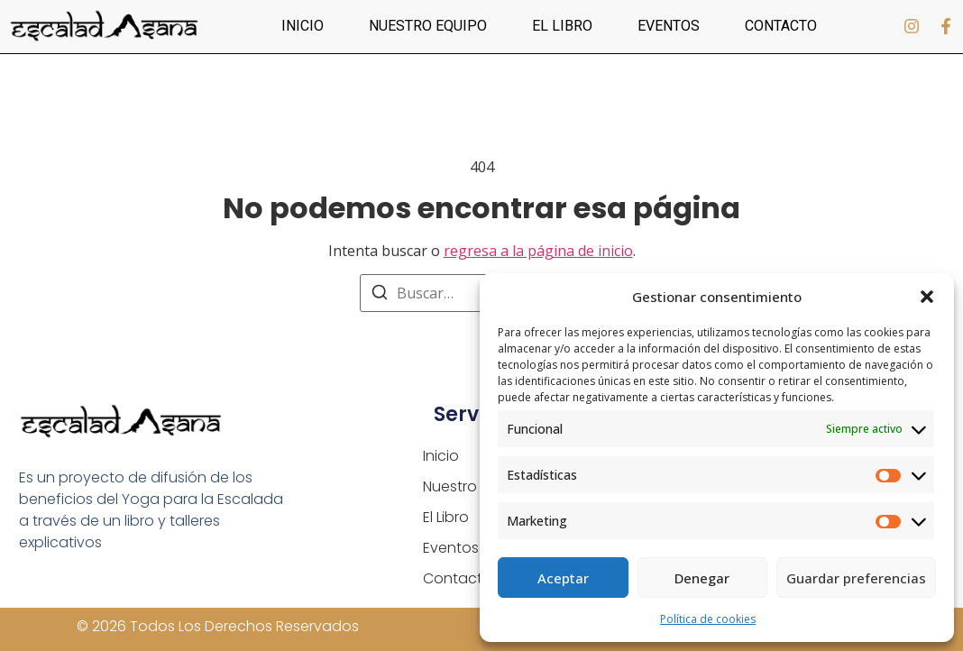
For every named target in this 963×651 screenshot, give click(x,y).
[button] (927, 297)
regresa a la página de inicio (538, 251)
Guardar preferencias (856, 578)
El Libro (562, 25)
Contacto (781, 25)
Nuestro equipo (428, 25)
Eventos (668, 25)
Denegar (701, 578)
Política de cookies (708, 619)
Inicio (302, 25)
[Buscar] (379, 295)
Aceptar (563, 578)
